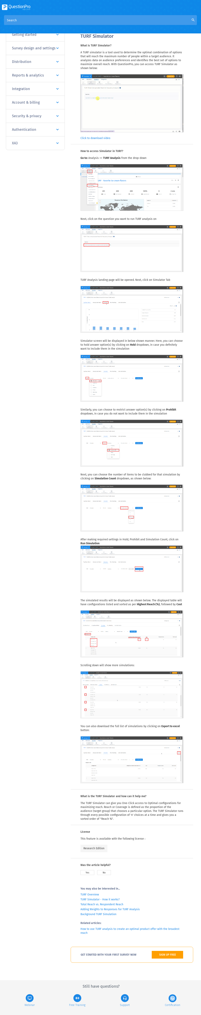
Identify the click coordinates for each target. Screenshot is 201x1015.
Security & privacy (35, 116)
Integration (35, 89)
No (104, 872)
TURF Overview (89, 894)
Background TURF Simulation (98, 914)
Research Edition (93, 848)
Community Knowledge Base (118, 24)
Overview (87, 24)
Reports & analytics (35, 75)
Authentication (35, 129)
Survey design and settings (35, 48)
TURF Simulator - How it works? (100, 899)
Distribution (35, 62)
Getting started (35, 34)
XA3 (35, 143)
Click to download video (95, 138)
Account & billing (35, 102)
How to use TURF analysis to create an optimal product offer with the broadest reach (129, 931)
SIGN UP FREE (167, 954)
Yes (87, 872)
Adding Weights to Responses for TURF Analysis (110, 909)
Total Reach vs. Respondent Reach (101, 904)
